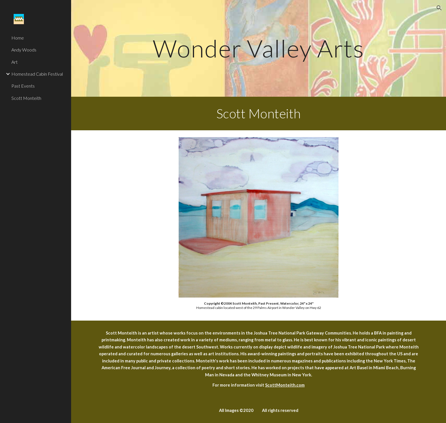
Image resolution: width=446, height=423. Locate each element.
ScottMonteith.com (285, 385)
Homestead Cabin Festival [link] (37, 74)
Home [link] (17, 37)
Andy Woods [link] (23, 49)
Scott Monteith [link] (26, 98)
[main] (258, 48)
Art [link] (14, 62)
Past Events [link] (23, 85)
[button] (439, 8)
